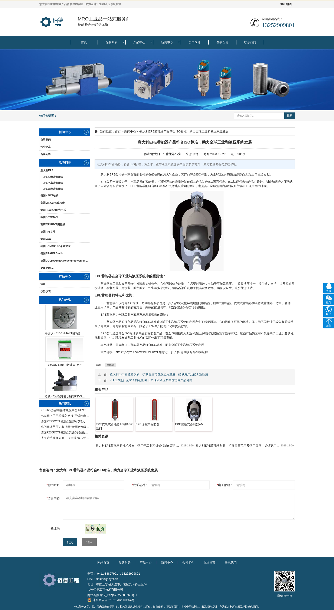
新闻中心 (167, 42)
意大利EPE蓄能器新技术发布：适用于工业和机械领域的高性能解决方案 (138, 445)
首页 (84, 42)
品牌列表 (112, 42)
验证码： (56, 528)
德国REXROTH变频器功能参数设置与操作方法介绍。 (65, 432)
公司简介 (195, 42)
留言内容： (55, 498)
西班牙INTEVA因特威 (52, 224)
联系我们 (250, 42)
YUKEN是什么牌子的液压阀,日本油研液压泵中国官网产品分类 (151, 380)
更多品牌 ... (46, 267)
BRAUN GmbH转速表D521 (65, 365)
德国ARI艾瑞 (47, 231)
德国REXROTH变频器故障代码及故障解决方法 (65, 421)
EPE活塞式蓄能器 (53, 182)
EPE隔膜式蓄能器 (53, 188)
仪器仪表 (45, 291)
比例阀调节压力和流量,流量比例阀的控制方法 (65, 427)
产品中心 (139, 42)
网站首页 (103, 562)
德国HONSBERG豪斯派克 (55, 246)
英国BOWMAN (49, 217)
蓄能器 (110, 365)
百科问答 (45, 154)
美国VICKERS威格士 (52, 202)
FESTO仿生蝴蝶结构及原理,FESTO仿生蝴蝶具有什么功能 (65, 410)
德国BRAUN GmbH (51, 253)
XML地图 (286, 4)
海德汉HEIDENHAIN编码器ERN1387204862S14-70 (65, 333)
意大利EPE (46, 170)
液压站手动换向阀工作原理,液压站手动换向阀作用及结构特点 (65, 438)
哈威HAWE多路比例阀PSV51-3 (65, 396)
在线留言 (222, 42)
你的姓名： (55, 485)
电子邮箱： (225, 485)
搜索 (289, 115)
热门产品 (65, 300)
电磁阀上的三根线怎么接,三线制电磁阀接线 (65, 415)
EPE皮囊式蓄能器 (53, 177)
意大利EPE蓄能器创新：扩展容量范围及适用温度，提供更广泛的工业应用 (159, 374)
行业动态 (45, 146)
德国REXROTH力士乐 (53, 210)
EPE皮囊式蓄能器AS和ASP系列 (114, 426)
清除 (89, 542)
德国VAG (45, 238)
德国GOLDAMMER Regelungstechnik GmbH (65, 260)
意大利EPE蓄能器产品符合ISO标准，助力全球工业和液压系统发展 (184, 131)
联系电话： (140, 485)
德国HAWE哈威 (49, 195)
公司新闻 (45, 139)
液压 (43, 284)
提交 (70, 542)
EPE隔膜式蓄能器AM (189, 424)
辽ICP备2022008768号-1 (120, 595)
